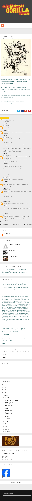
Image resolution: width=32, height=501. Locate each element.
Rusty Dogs (4, 457)
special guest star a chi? (14, 244)
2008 (5, 392)
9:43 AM (5, 205)
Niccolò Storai (6, 120)
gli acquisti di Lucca (9, 413)
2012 (5, 386)
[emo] (4, 125)
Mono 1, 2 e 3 (5, 456)
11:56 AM (5, 220)
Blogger (19, 482)
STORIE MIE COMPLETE (7, 459)
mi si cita (7, 408)
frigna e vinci (12, 250)
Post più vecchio (28, 224)
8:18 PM (5, 153)
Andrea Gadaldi (7, 233)
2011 (5, 387)
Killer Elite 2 (4, 455)
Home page (16, 224)
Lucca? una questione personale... (12, 415)
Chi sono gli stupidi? (13, 256)
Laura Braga (6, 165)
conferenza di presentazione (8, 97)
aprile (6, 429)
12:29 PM (5, 181)
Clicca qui (4, 357)
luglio (6, 424)
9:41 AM (5, 200)
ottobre (6, 420)
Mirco (4, 130)
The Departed (8, 418)
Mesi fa (2, 79)
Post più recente (4, 224)
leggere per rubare (9, 411)
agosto (6, 423)
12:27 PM (5, 188)
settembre (7, 421)
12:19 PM (5, 176)
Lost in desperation (9, 402)
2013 (5, 384)
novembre (7, 399)
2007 (5, 394)
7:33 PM (5, 135)
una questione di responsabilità (11, 400)
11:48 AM (5, 213)
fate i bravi (7, 416)
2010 (5, 389)
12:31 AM (5, 195)
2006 (5, 395)
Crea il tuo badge (5, 477)
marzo (6, 431)
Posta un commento (5, 221)
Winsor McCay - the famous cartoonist (13, 403)
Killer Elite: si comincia (9, 405)
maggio (6, 428)
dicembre (7, 397)
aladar (4, 183)
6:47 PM (5, 123)
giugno (6, 426)
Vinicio (6, 407)
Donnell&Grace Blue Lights (8, 453)
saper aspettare (8, 410)
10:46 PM (5, 163)
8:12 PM (5, 141)
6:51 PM (5, 129)
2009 (5, 390)
